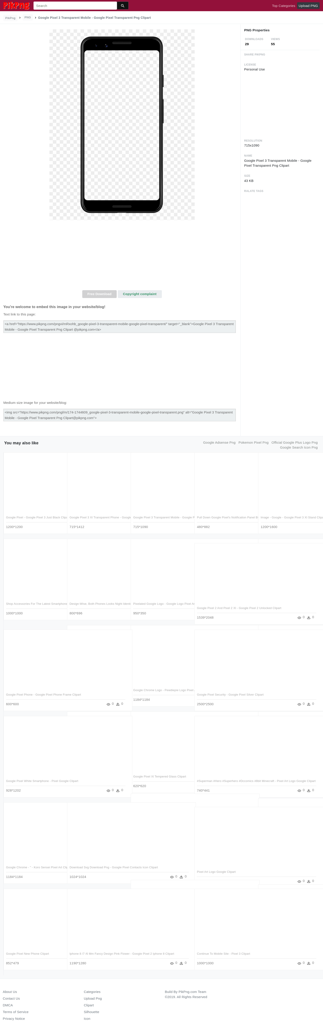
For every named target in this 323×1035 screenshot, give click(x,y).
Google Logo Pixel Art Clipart (279, 947)
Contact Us (11, 998)
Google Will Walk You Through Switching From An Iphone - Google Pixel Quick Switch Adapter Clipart (97, 779)
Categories (92, 992)
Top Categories (283, 6)
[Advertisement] (122, 256)
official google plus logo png (295, 442)
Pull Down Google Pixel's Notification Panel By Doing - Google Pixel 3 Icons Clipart (222, 520)
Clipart (89, 1005)
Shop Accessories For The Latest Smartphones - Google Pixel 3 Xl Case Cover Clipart (32, 607)
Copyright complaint (139, 294)
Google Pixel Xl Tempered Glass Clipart (159, 774)
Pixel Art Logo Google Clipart (216, 870)
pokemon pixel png (254, 442)
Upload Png (93, 998)
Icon (87, 1018)
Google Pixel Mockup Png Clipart (155, 943)
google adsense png (219, 442)
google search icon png (299, 447)
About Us (10, 992)
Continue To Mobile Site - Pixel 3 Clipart (223, 952)
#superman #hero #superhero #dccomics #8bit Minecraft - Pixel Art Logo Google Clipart (225, 783)
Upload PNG (308, 6)
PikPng (10, 18)
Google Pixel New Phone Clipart (27, 952)
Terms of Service (16, 1012)
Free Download (99, 294)
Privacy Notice (14, 1018)
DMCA (8, 1005)
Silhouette (91, 1012)
